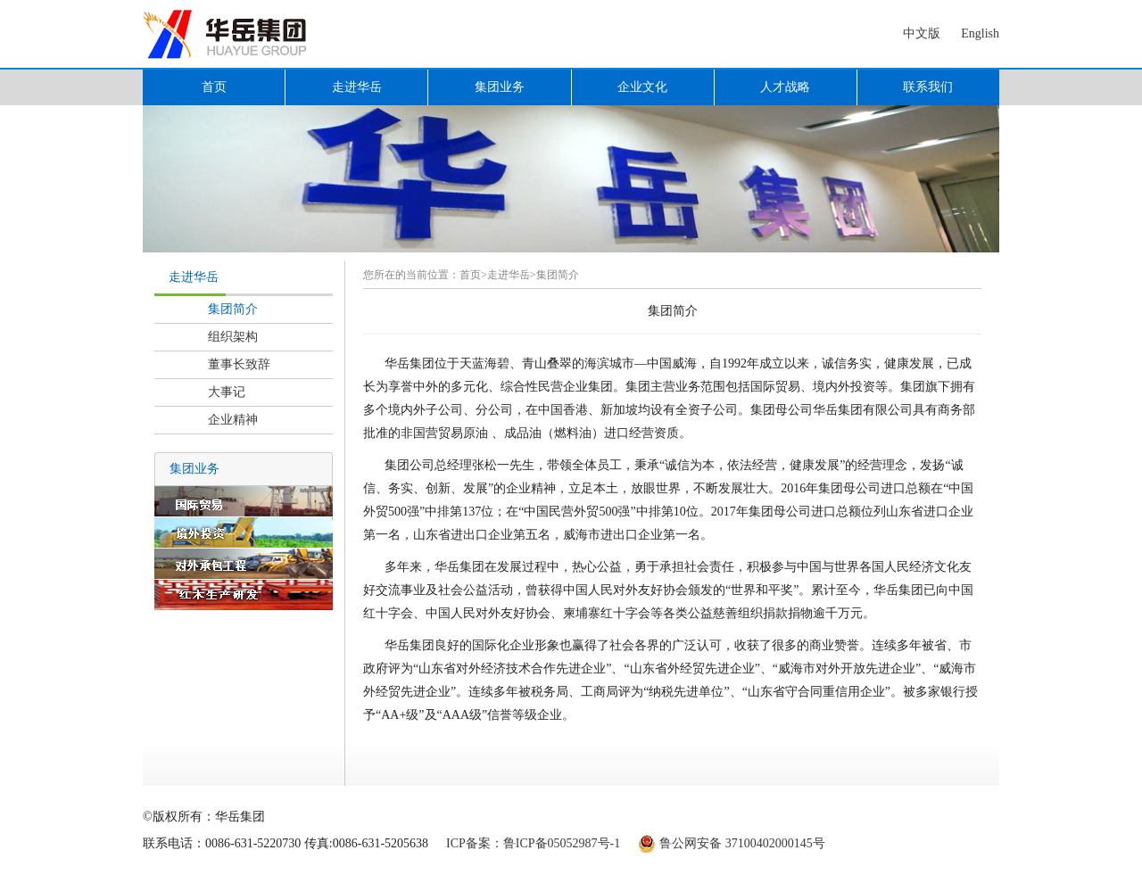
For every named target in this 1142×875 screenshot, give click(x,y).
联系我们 (928, 87)
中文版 (921, 33)
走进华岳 (357, 87)
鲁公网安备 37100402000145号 (742, 843)
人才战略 (785, 87)
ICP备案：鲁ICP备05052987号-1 (533, 843)
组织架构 (233, 336)
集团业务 (500, 87)
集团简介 (233, 309)
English (980, 33)
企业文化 (642, 87)
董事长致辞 (239, 364)
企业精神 (233, 419)
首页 (214, 87)
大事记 (226, 392)
